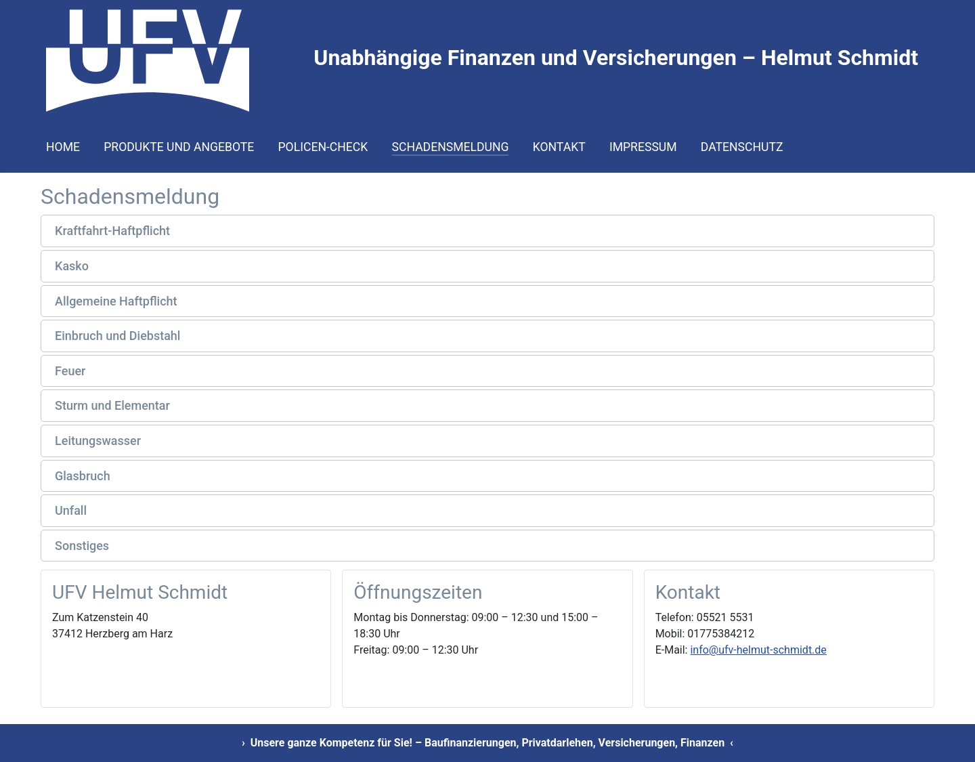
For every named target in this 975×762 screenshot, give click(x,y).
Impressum (643, 147)
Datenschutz (742, 147)
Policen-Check (323, 147)
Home (63, 147)
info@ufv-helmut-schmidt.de (758, 649)
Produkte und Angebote (179, 147)
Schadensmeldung (450, 147)
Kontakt (559, 147)
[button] (487, 231)
